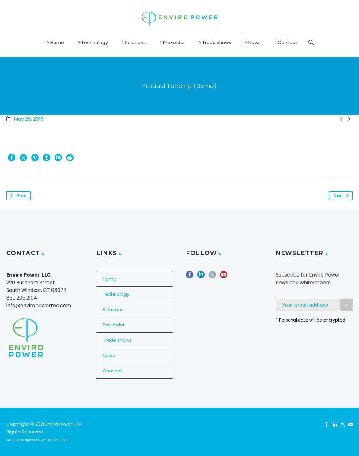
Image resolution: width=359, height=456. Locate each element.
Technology (94, 42)
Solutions (135, 42)
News (254, 42)
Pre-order (174, 42)
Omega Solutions (55, 440)
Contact (287, 42)
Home (57, 42)
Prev (17, 196)
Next (342, 196)
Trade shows (216, 42)
